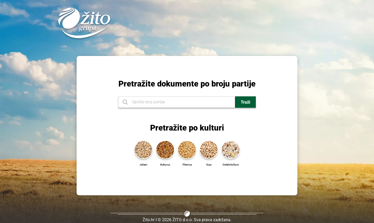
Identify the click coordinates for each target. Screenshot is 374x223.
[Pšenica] (187, 149)
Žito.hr (149, 219)
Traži (245, 102)
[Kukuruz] (165, 149)
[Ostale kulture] (230, 149)
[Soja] (209, 149)
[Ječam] (143, 149)
